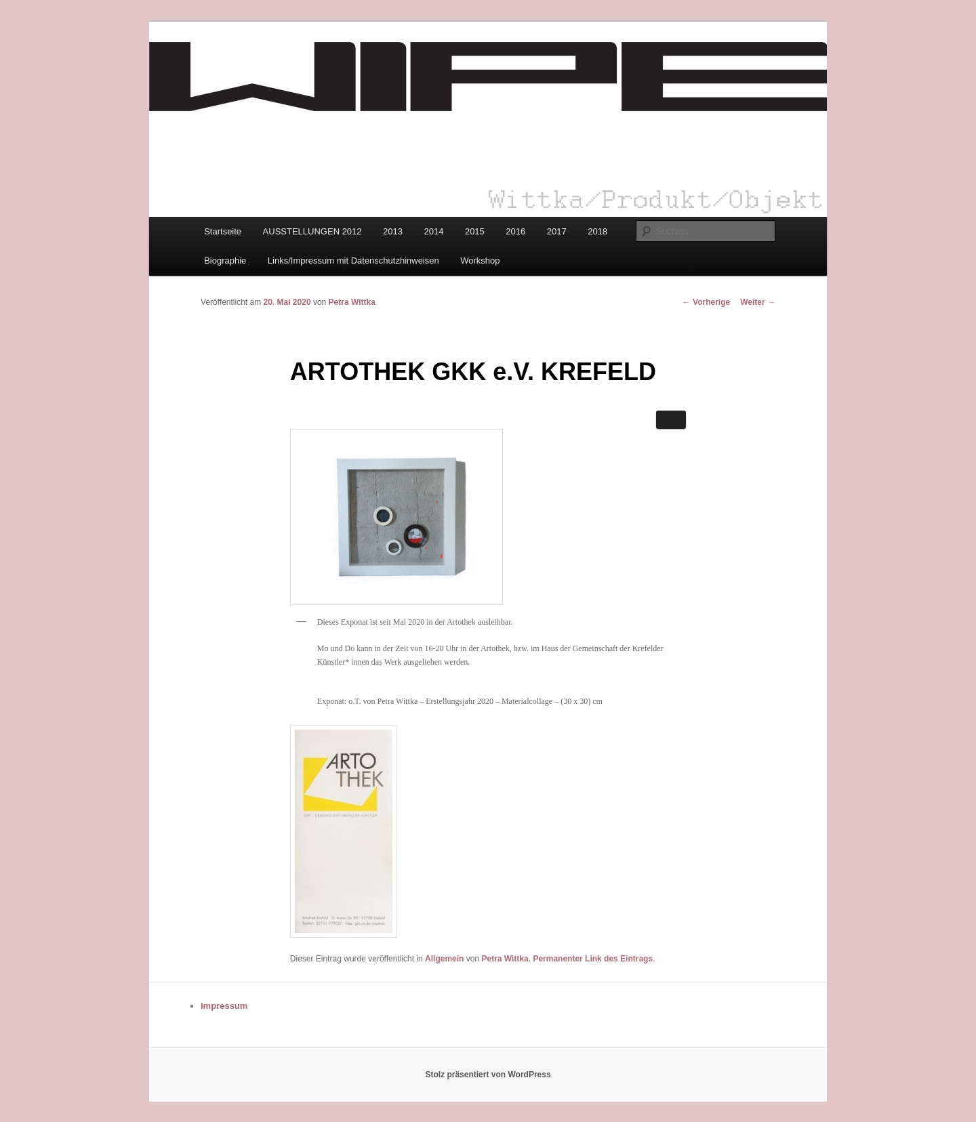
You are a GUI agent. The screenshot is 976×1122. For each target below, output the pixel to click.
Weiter (757, 302)
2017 (557, 231)
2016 (515, 231)
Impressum (224, 1006)
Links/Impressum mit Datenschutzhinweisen (353, 260)
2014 (433, 231)
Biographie (225, 260)
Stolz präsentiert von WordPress (487, 1074)
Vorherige (706, 302)
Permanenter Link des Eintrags (593, 958)
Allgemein (444, 958)
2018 (597, 231)
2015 (475, 231)
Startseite (222, 231)
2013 (393, 231)
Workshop (480, 260)
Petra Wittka (352, 302)
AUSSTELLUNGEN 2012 (312, 231)
